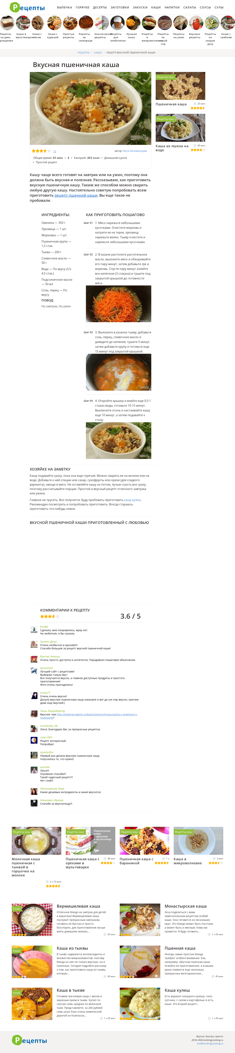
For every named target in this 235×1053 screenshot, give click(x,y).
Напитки (172, 7)
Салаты (189, 7)
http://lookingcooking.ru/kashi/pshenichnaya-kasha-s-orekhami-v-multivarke (89, 716)
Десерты (100, 7)
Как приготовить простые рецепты (27, 7)
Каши (156, 7)
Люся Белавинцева (135, 151)
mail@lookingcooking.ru (210, 1043)
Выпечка (64, 7)
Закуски (140, 7)
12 (54, 151)
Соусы (205, 7)
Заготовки (120, 7)
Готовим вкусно (29, 1040)
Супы (219, 7)
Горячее (82, 7)
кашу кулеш (132, 500)
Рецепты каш (165, 77)
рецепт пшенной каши (76, 195)
